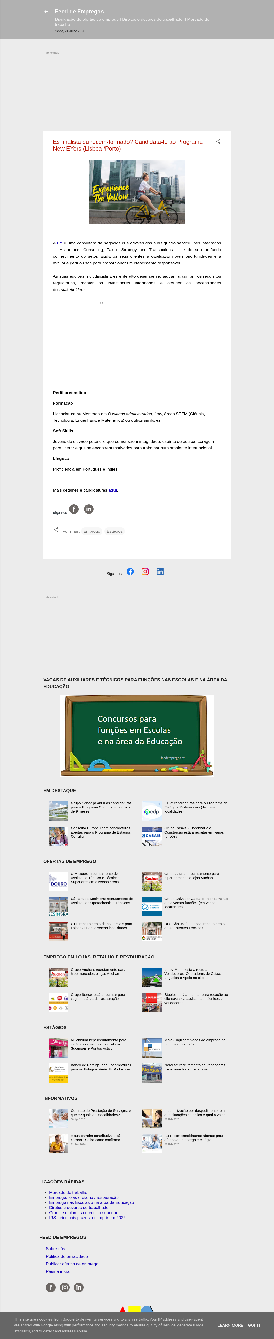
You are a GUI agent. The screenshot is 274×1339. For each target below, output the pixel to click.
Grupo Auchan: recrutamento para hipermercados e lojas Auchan (191, 876)
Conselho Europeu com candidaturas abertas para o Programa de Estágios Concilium (101, 832)
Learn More (230, 1325)
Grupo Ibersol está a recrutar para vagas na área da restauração (98, 996)
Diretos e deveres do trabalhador (79, 1207)
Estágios (115, 531)
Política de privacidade (67, 1256)
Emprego (91, 531)
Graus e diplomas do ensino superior (83, 1212)
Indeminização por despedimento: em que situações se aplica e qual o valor (194, 1113)
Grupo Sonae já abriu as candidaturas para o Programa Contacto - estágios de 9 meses (101, 807)
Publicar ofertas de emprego (72, 1263)
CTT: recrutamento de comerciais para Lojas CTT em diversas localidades (101, 926)
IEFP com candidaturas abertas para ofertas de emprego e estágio (193, 1138)
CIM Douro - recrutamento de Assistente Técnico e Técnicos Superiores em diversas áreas (95, 878)
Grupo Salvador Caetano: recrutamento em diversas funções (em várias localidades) (196, 903)
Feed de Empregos (79, 11)
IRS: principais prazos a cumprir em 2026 (87, 1217)
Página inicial (58, 1271)
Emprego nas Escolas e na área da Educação (91, 1202)
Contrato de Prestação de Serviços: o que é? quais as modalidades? (101, 1113)
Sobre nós (55, 1248)
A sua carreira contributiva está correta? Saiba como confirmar (95, 1138)
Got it (254, 1325)
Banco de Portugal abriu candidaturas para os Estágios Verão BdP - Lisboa (101, 1067)
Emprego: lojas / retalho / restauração (84, 1197)
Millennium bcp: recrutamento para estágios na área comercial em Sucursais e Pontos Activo (98, 1044)
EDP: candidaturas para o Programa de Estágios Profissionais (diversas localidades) (196, 807)
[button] (218, 142)
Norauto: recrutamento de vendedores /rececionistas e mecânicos (194, 1067)
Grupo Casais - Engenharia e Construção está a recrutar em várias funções (194, 832)
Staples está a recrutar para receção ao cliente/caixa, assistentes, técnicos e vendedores (196, 998)
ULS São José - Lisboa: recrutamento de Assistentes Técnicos (194, 926)
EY (59, 243)
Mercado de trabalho (68, 1192)
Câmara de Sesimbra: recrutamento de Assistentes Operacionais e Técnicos (102, 901)
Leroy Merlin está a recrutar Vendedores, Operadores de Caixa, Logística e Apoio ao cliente (192, 973)
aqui (112, 490)
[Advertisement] (137, 88)
